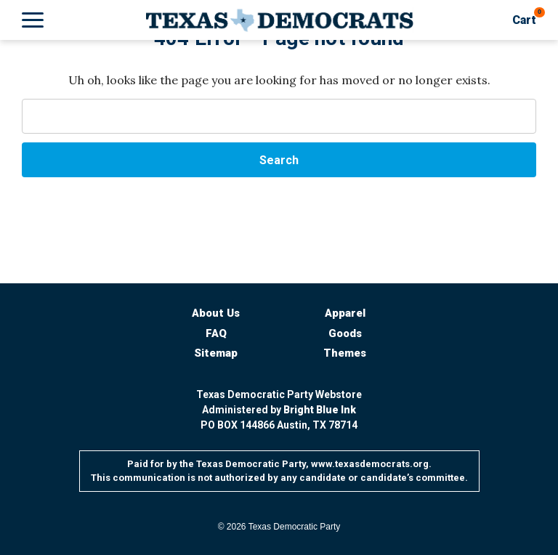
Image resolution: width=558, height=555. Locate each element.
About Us (216, 313)
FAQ (216, 333)
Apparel (345, 313)
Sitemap (216, 353)
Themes (344, 353)
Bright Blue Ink (319, 410)
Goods (345, 333)
